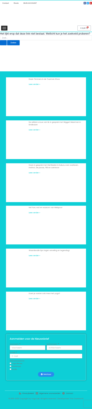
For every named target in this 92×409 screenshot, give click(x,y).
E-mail (13, 352)
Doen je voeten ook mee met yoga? (44, 293)
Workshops (16, 366)
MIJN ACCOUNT (30, 3)
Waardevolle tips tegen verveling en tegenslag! (49, 250)
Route (16, 3)
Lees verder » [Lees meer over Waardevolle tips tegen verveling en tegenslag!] (34, 255)
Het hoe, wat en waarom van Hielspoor (45, 207)
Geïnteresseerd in (17, 361)
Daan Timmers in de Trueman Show (44, 79)
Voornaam (14, 344)
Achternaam (52, 344)
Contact (5, 3)
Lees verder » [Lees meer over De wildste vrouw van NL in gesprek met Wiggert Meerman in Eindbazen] (34, 130)
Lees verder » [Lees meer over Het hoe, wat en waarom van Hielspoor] (34, 212)
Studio (14, 369)
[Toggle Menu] (4, 28)
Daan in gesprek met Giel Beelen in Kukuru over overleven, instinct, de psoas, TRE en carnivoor (53, 166)
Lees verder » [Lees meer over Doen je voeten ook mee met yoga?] (34, 298)
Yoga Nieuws (17, 363)
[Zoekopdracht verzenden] (3, 42)
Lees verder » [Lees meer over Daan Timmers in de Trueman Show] (34, 84)
